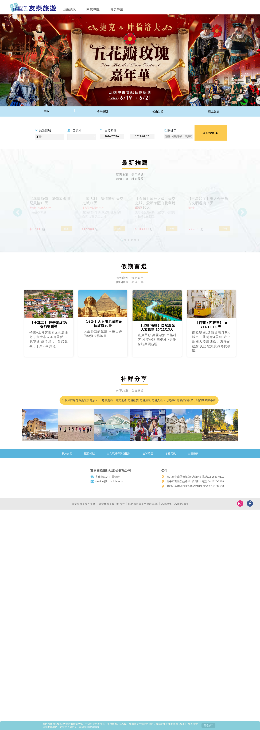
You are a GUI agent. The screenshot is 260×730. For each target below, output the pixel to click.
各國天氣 (170, 453)
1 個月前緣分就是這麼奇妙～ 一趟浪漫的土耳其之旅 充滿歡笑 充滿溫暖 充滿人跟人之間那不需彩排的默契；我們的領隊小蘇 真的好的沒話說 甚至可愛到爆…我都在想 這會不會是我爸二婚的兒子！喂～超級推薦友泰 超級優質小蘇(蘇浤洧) (138, 402)
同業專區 (93, 9)
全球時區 (148, 453)
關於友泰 (67, 453)
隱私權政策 (93, 727)
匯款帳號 (89, 453)
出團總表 (69, 9)
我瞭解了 (208, 725)
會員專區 (116, 9)
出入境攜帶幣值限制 (118, 453)
